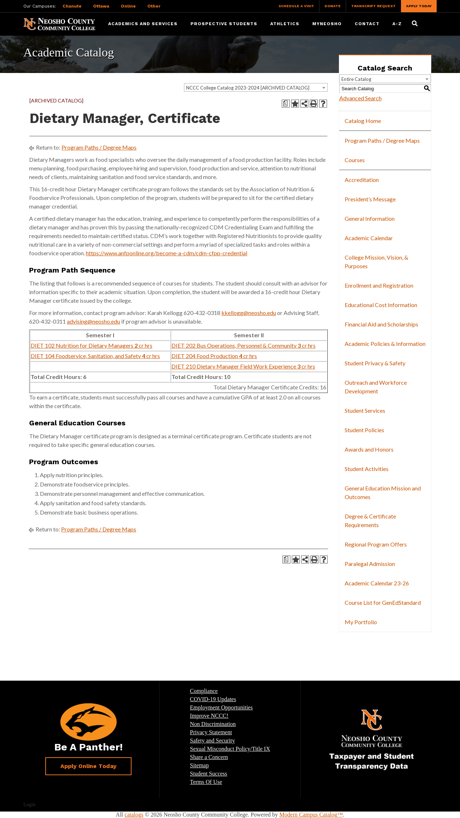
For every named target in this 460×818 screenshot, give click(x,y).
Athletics (284, 23)
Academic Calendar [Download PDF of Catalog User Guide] (369, 237)
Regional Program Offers (376, 544)
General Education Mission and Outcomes (383, 492)
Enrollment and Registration (379, 285)
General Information (370, 218)
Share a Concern (209, 757)
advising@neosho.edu (93, 321)
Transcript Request (373, 6)
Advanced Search (360, 98)
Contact (367, 23)
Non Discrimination (213, 724)
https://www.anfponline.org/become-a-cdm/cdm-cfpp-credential (166, 253)
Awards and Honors (369, 449)
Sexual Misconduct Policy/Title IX (230, 749)
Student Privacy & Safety (375, 363)
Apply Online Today (88, 766)
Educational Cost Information (381, 304)
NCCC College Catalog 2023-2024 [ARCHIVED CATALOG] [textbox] (247, 88)
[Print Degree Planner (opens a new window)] (286, 104)
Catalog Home (363, 120)
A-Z (397, 23)
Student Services (365, 410)
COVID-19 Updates (213, 699)
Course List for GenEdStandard (383, 602)
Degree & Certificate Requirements (370, 520)
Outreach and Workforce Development (376, 386)
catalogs (134, 815)
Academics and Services (143, 23)
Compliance (204, 691)
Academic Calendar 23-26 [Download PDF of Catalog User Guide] (377, 583)
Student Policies (364, 429)
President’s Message (370, 199)
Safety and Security (212, 740)
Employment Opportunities (221, 707)
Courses (355, 159)
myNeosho (327, 23)
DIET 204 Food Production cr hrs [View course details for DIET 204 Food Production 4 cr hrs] (214, 355)
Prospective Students (223, 23)
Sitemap (199, 765)
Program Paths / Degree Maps (99, 147)
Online (128, 6)
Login (29, 804)
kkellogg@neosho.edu (248, 312)
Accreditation (362, 179)
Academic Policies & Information (385, 343)
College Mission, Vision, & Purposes (376, 261)
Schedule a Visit (296, 6)
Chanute (72, 6)
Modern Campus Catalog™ (311, 815)
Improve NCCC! (209, 716)
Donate (333, 6)
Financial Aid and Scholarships (381, 324)
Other (153, 6)
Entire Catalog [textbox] (356, 79)
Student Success (208, 774)
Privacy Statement (211, 732)
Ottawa (101, 6)
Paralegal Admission (370, 563)
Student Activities (366, 468)
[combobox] (256, 87)
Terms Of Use (206, 782)
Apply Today (419, 6)
